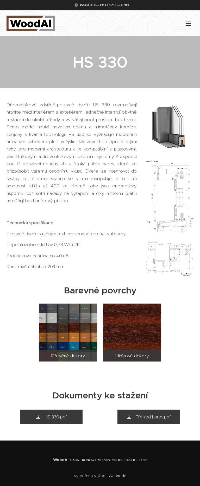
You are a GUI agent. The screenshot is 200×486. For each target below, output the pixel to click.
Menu (188, 23)
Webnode (117, 476)
